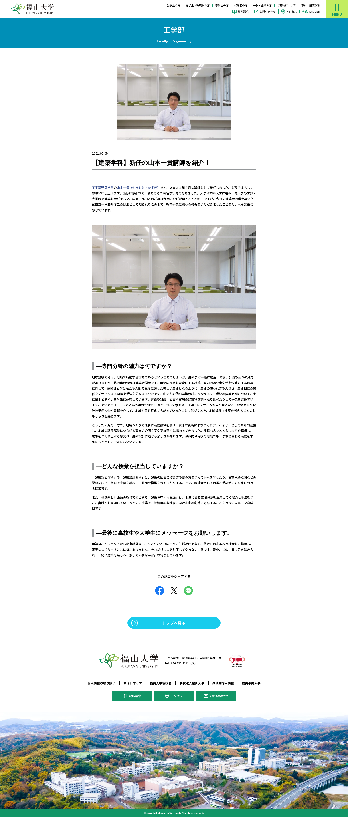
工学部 (96, 187)
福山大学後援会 (161, 683)
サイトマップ (132, 683)
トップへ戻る (174, 622)
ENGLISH (314, 11)
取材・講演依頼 (310, 5)
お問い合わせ (268, 11)
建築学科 (107, 187)
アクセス (291, 11)
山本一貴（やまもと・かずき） (138, 187)
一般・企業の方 (262, 5)
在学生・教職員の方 (198, 5)
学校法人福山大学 (192, 683)
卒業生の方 (222, 5)
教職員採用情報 (223, 683)
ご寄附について (286, 5)
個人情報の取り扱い (101, 683)
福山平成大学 (251, 683)
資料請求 (243, 11)
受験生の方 (173, 5)
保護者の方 (240, 5)
